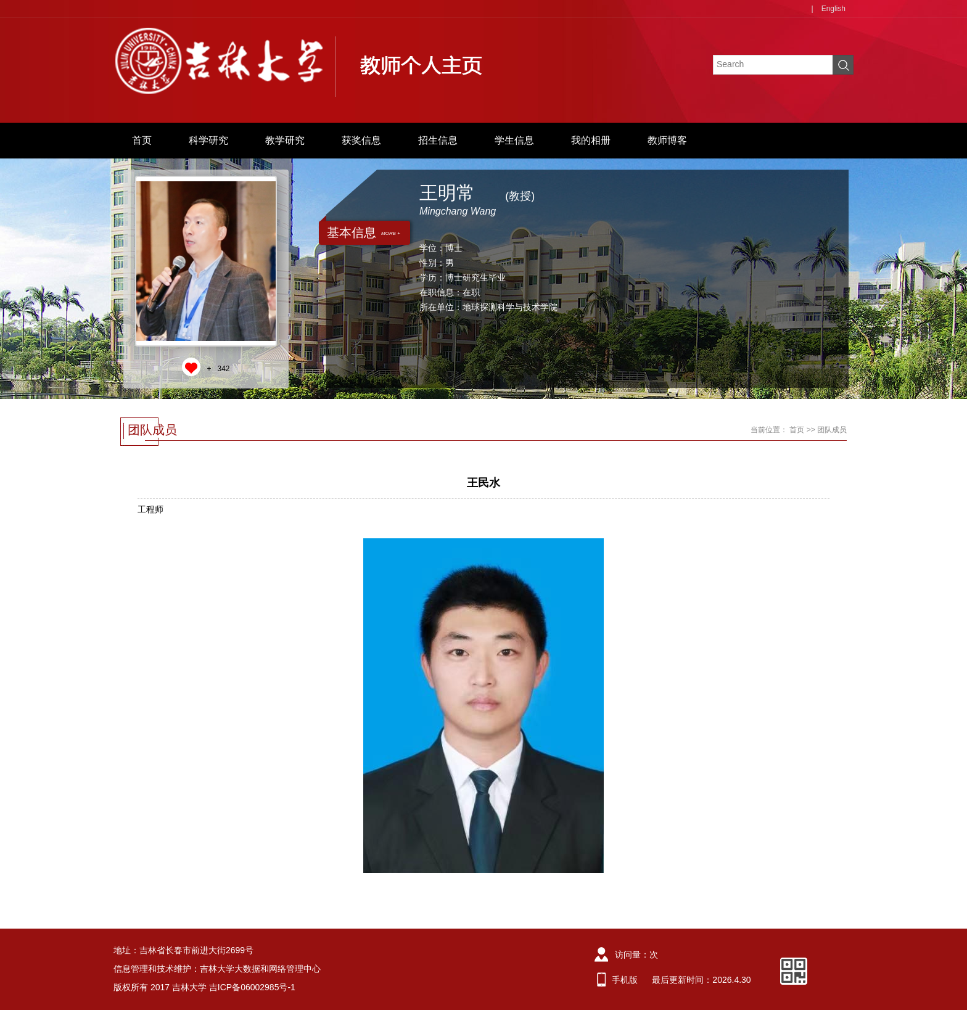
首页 (142, 140)
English (833, 8)
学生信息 (514, 140)
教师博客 (667, 140)
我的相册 (591, 140)
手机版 (625, 980)
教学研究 (285, 140)
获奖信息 (361, 140)
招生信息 (438, 140)
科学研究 (208, 140)
